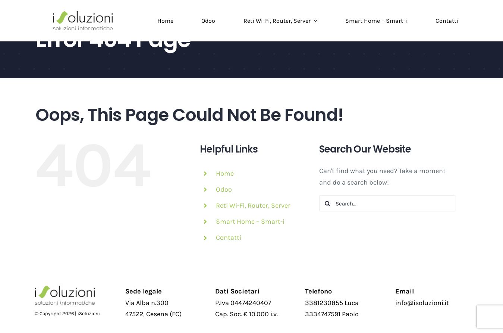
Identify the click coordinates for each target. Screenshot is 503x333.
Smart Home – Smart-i (250, 221)
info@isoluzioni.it (422, 303)
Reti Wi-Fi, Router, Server (253, 205)
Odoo (224, 189)
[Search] (327, 203)
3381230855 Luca (332, 303)
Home (225, 173)
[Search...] (387, 203)
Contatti (228, 237)
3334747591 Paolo (332, 314)
